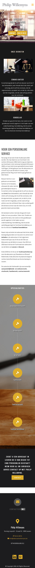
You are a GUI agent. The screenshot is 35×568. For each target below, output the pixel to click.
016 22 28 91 (21, 33)
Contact (12, 33)
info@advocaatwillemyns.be (17, 538)
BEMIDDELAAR (17, 117)
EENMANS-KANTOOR (17, 79)
